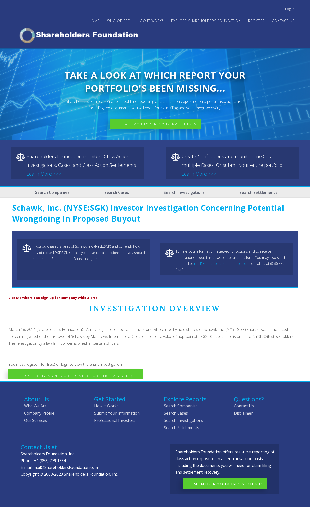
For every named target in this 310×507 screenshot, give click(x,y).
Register (256, 20)
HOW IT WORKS (150, 20)
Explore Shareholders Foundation (206, 20)
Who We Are (35, 406)
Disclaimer (243, 413)
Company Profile (39, 413)
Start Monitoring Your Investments (159, 124)
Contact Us (283, 20)
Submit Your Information (117, 413)
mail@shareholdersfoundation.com (221, 263)
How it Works (106, 406)
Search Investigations (184, 192)
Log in (290, 9)
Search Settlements (258, 192)
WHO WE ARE (118, 20)
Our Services (35, 420)
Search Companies (52, 192)
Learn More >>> (44, 174)
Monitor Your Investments (229, 484)
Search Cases (116, 192)
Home (94, 20)
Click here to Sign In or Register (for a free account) (75, 375)
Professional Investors (114, 420)
